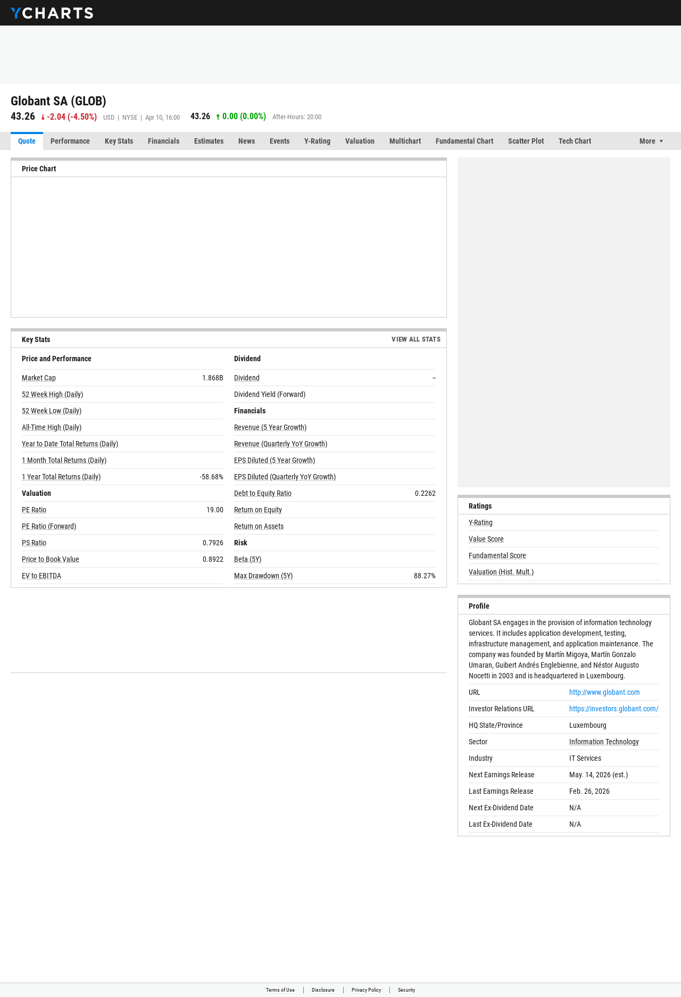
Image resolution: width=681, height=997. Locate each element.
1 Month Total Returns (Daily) (64, 460)
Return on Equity (258, 509)
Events (279, 141)
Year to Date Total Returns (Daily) (70, 443)
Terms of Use (280, 990)
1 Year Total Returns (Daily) (61, 476)
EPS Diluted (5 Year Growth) (274, 460)
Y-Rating (317, 141)
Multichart (405, 141)
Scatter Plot (526, 141)
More (647, 141)
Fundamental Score (497, 555)
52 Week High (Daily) (52, 394)
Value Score (486, 539)
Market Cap (39, 377)
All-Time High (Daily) (51, 427)
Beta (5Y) (247, 559)
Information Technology (604, 741)
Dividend (247, 377)
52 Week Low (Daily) (51, 410)
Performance (70, 141)
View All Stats (416, 339)
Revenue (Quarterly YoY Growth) (280, 443)
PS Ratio (34, 542)
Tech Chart (575, 141)
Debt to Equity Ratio (263, 493)
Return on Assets (259, 526)
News (246, 141)
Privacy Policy (366, 990)
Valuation (360, 141)
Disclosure (323, 990)
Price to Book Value (50, 559)
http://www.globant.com (604, 692)
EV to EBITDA (41, 575)
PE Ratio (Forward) (49, 526)
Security (406, 990)
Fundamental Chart (464, 141)
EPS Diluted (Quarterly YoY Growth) (285, 476)
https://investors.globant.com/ (614, 708)
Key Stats (119, 141)
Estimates (208, 141)
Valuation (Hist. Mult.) (501, 572)
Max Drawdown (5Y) (263, 575)
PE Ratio (34, 509)
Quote (27, 141)
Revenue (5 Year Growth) (270, 427)
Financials (163, 141)
